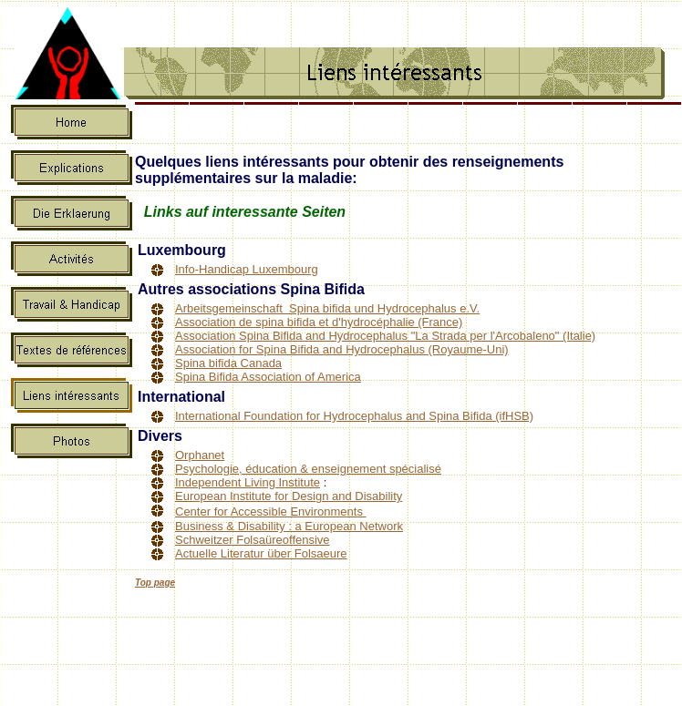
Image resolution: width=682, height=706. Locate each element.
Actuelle (196, 553)
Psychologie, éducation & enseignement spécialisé (308, 469)
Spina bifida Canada (228, 363)
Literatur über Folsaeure (281, 553)
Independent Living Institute (247, 482)
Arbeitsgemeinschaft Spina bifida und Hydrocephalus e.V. (327, 308)
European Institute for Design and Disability (288, 496)
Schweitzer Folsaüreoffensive (252, 540)
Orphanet (199, 455)
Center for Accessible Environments (271, 511)
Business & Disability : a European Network (289, 526)
